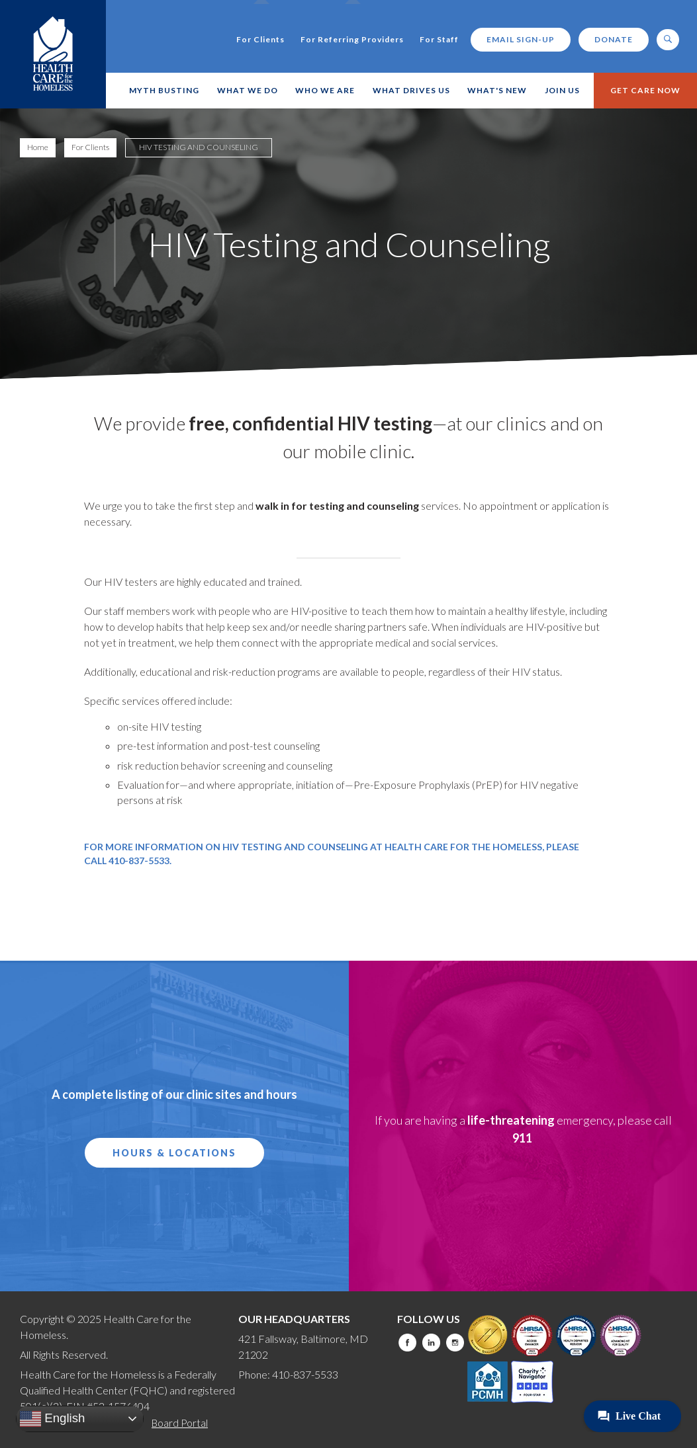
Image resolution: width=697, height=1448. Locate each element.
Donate (613, 39)
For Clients (260, 40)
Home (37, 147)
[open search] (668, 39)
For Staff (439, 40)
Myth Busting (164, 90)
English (52, 1418)
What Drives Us (411, 90)
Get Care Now (645, 90)
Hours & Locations (174, 1152)
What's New (497, 90)
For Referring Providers (352, 40)
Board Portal (180, 1423)
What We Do (247, 90)
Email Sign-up (521, 39)
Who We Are (325, 90)
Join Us (562, 90)
